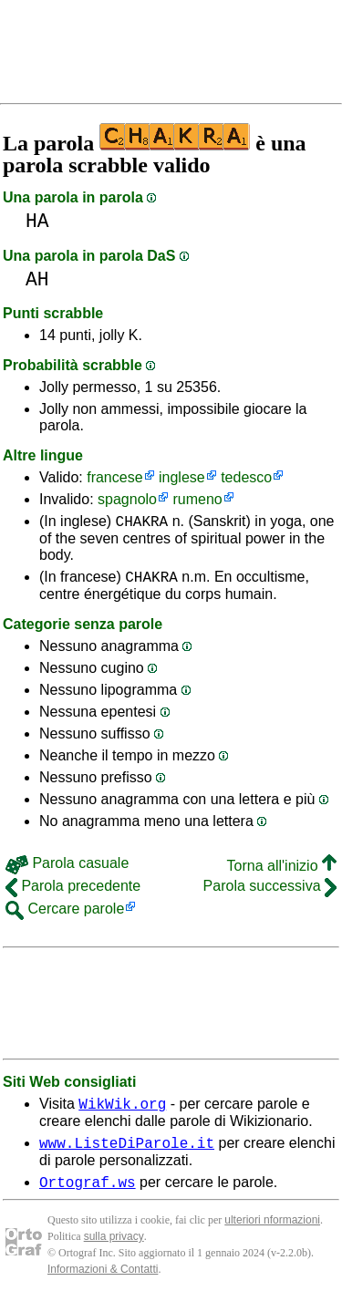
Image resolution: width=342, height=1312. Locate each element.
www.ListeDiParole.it (126, 1153)
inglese (182, 477)
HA (37, 221)
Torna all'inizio (282, 871)
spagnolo (127, 499)
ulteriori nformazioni (272, 1233)
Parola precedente (72, 891)
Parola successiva (270, 891)
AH (37, 279)
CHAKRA (142, 523)
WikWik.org (122, 1111)
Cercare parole (64, 914)
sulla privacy (114, 1250)
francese (114, 477)
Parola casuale (67, 868)
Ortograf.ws (87, 1195)
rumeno (197, 499)
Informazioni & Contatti (102, 1282)
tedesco (246, 477)
